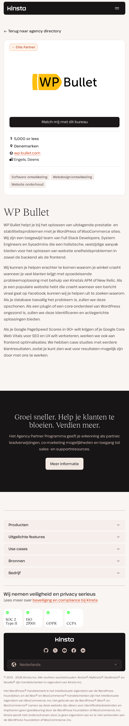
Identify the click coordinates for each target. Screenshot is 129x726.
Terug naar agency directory (32, 31)
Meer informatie (64, 463)
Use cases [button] (18, 548)
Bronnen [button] (17, 560)
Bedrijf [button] (14, 572)
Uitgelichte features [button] (27, 536)
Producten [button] (18, 524)
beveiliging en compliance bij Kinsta (65, 600)
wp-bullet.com (27, 153)
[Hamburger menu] (117, 9)
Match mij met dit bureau (65, 121)
